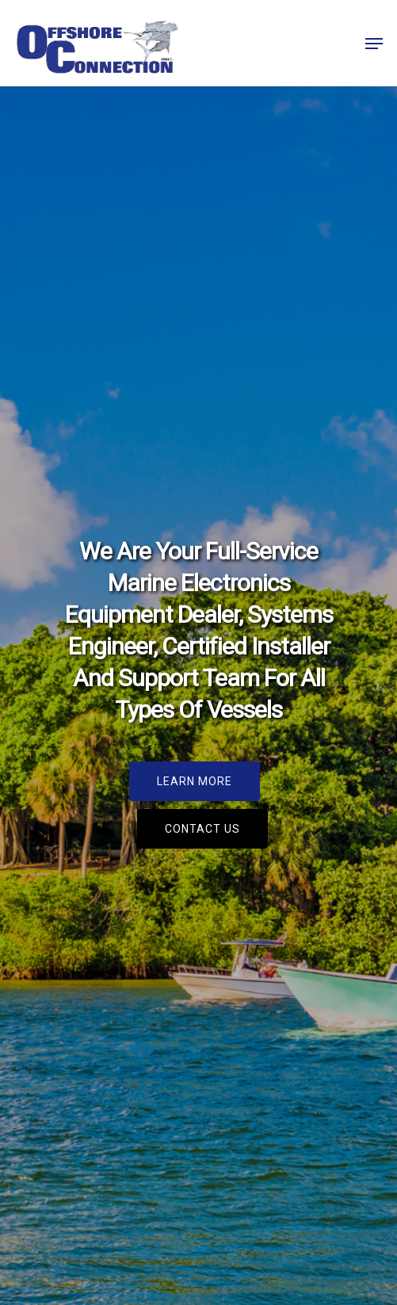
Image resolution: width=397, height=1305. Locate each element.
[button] (374, 44)
